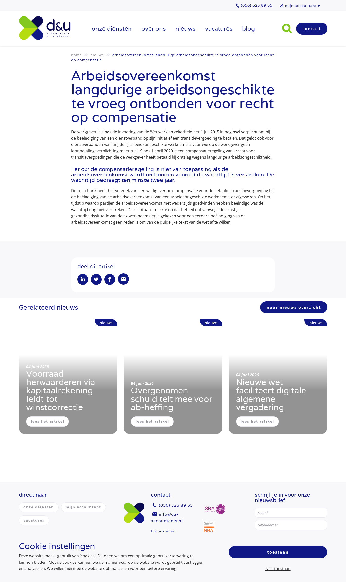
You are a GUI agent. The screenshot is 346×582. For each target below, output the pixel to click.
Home (76, 55)
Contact (312, 28)
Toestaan (278, 552)
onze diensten (112, 28)
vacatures (219, 28)
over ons (153, 28)
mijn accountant (301, 5)
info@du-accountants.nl (167, 517)
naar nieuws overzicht (294, 307)
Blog (248, 28)
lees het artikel (47, 421)
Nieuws (185, 28)
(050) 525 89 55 (176, 505)
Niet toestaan (278, 568)
